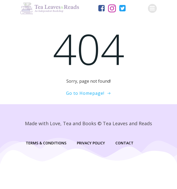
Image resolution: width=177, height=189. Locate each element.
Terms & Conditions (46, 142)
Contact (124, 142)
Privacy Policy (91, 142)
